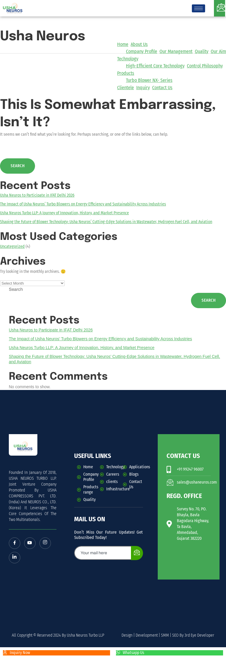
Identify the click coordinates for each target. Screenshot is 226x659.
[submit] (137, 553)
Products (125, 73)
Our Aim (218, 51)
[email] (103, 553)
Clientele (125, 87)
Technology (127, 59)
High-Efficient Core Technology (155, 66)
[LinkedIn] (15, 558)
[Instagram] (46, 543)
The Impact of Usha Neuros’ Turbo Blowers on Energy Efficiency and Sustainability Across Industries (83, 204)
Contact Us (162, 87)
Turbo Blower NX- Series (149, 80)
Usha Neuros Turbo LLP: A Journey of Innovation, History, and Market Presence (64, 212)
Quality (201, 51)
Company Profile (141, 51)
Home (122, 44)
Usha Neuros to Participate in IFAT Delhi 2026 (37, 195)
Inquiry (143, 87)
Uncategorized (12, 246)
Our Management (175, 51)
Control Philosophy (205, 66)
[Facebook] (15, 543)
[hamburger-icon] (198, 8)
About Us (139, 44)
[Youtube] (30, 543)
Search (16, 289)
